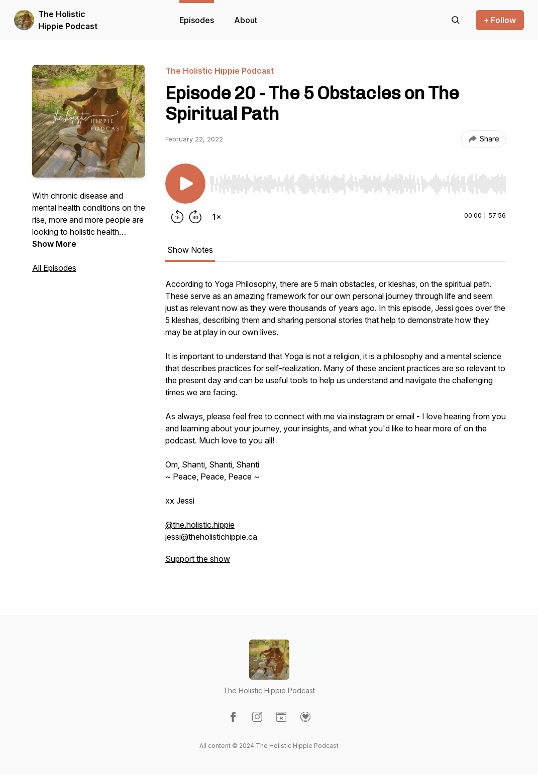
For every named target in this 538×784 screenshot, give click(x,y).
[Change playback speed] (216, 217)
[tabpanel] (335, 426)
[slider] (357, 184)
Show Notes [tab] (190, 250)
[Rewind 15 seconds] (177, 217)
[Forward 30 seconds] (195, 217)
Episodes (196, 20)
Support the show (197, 559)
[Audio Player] (357, 181)
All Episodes (54, 268)
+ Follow (500, 20)
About (245, 20)
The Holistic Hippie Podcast (67, 20)
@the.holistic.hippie (200, 525)
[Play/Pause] (185, 184)
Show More (54, 244)
